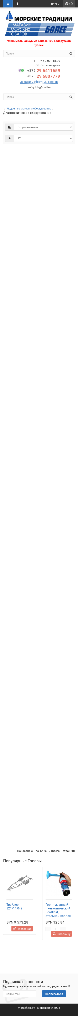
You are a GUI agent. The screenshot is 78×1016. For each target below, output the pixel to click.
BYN (55, 3)
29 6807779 (43, 76)
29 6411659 (43, 70)
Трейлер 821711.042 (14, 906)
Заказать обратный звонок (39, 81)
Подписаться (54, 993)
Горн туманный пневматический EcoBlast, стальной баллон (58, 910)
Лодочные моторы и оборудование (29, 108)
